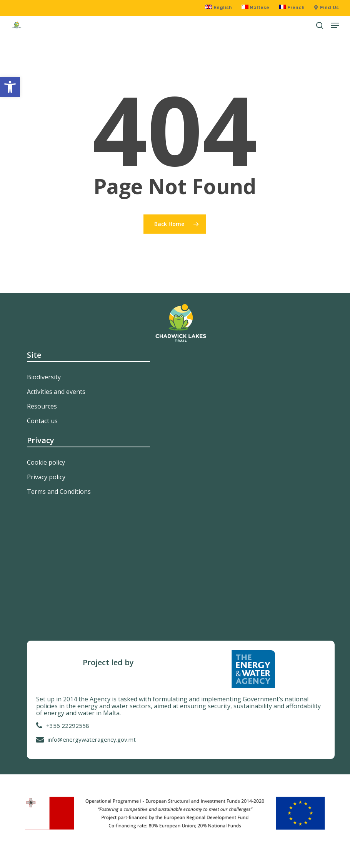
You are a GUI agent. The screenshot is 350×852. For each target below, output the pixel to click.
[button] (10, 87)
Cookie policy (46, 462)
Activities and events (56, 391)
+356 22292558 (67, 725)
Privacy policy (46, 477)
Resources (42, 406)
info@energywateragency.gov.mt (92, 739)
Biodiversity (44, 377)
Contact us (42, 421)
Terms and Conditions (59, 491)
